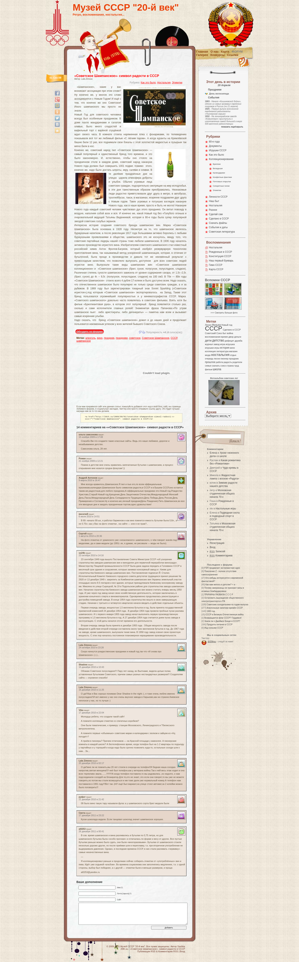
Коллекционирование (221, 159)
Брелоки (217, 164)
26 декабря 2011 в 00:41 (91, 832)
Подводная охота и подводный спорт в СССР (225, 516)
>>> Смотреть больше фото (224, 313)
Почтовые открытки (222, 181)
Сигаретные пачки (221, 186)
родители (237, 362)
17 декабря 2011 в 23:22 (91, 816)
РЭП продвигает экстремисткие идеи (222, 568)
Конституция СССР (220, 256)
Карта (225, 51)
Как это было (148, 82)
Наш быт (214, 201)
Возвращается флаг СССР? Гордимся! (222, 618)
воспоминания (213, 337)
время (224, 337)
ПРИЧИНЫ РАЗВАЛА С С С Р (218, 594)
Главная (202, 51)
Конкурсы (217, 55)
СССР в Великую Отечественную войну (224, 614)
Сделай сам (216, 214)
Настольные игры (226, 508)
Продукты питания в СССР (220, 624)
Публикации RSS (146, 952)
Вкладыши (218, 168)
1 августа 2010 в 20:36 (90, 537)
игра (222, 344)
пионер (224, 358)
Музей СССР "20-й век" (126, 7)
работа (219, 362)
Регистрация (217, 543)
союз (223, 365)
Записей (217, 551)
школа (217, 369)
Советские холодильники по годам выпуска (227, 604)
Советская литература (222, 231)
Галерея (202, 55)
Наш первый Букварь (221, 260)
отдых (233, 355)
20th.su (124, 949)
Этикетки (177, 82)
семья (208, 365)
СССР (174, 338)
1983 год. (211, 611)
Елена (213, 452)
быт (224, 333)
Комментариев (221, 555)
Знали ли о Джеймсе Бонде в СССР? (222, 621)
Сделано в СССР (219, 218)
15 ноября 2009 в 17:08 (91, 438)
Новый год (226, 325)
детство (218, 340)
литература (222, 351)
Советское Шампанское (155, 338)
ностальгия (220, 355)
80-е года (214, 141)
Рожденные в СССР (220, 251)
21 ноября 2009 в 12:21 (91, 462)
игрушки (209, 348)
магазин (233, 351)
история (224, 347)
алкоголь (90, 338)
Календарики (219, 173)
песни (217, 358)
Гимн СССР (215, 265)
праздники (122, 338)
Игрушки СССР (217, 150)
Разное (213, 209)
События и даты (218, 227)
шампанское (83, 340)
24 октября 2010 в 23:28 (91, 648)
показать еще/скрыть (232, 127)
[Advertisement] (101, 373)
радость (228, 362)
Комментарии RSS (168, 952)
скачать (216, 365)
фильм (208, 369)
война (230, 333)
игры (216, 348)
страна (230, 365)
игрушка (230, 344)
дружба (238, 340)
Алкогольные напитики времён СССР (225, 608)
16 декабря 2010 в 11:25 (91, 690)
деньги (237, 337)
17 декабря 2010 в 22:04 (91, 713)
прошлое (210, 362)
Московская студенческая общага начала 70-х (222, 493)
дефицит (229, 340)
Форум (237, 51)
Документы (215, 146)
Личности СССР (218, 196)
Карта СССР (216, 269)
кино (232, 348)
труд (236, 365)
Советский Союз (213, 333)
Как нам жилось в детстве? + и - (220, 584)
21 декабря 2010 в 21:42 (91, 800)
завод (217, 344)
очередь (209, 358)
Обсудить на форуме (90, 331)
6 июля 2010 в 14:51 (89, 517)
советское (134, 338)
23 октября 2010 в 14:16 (91, 556)
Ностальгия (163, 82)
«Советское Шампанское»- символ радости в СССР (116, 76)
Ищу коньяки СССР (213, 628)
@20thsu (212, 641)
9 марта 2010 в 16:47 (89, 481)
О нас (215, 51)
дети (208, 340)
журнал (209, 344)
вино (99, 338)
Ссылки (232, 55)
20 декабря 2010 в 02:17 (91, 764)
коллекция (210, 351)
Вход (212, 547)
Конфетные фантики (222, 177)
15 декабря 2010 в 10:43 (91, 668)
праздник (109, 338)
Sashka (181, 947)
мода (208, 355)
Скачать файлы (218, 223)
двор (231, 337)
